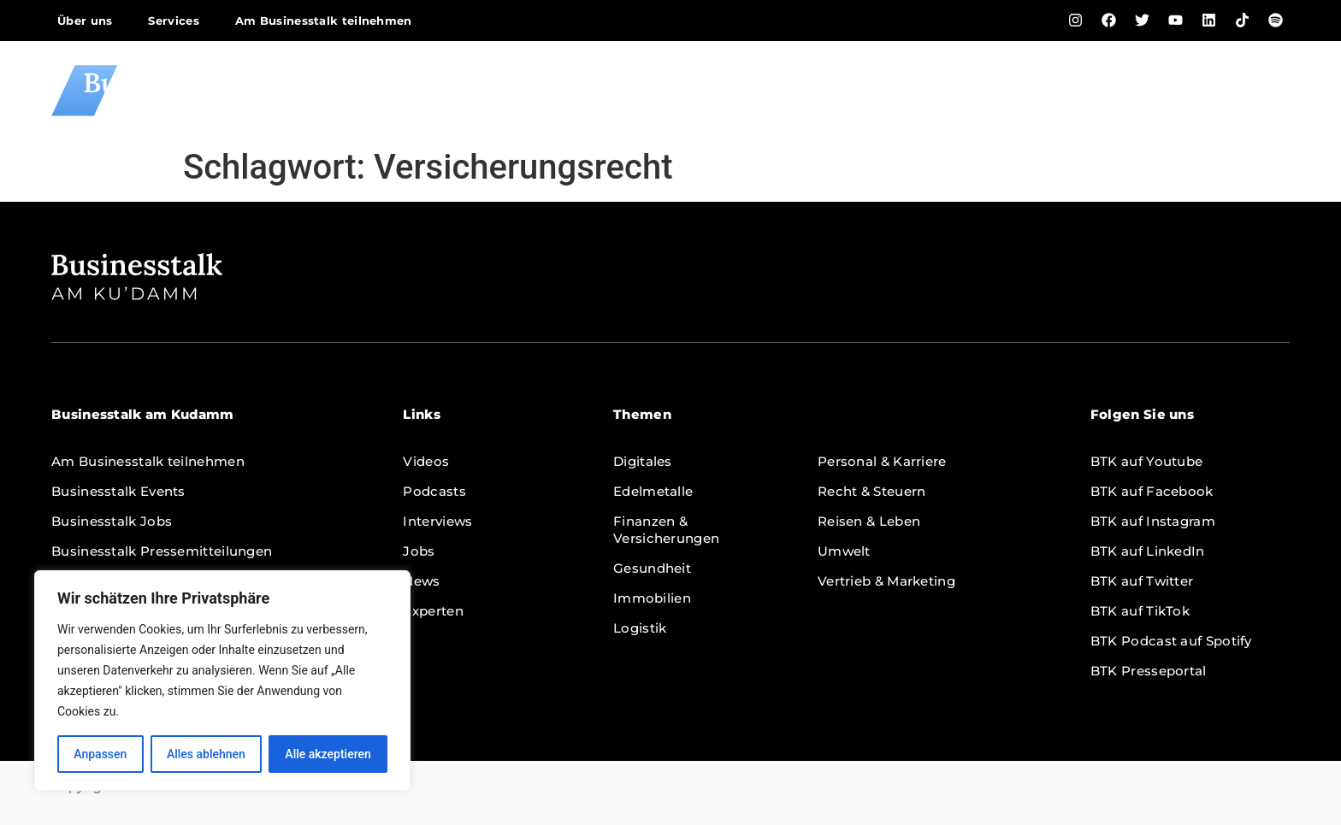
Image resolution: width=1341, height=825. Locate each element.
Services (173, 20)
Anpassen (100, 754)
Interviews (995, 90)
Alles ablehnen (206, 754)
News (1157, 90)
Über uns (84, 20)
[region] (222, 680)
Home (712, 90)
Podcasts (885, 90)
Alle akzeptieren (327, 754)
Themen (1248, 90)
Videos (792, 90)
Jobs (1086, 90)
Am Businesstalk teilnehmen (323, 20)
